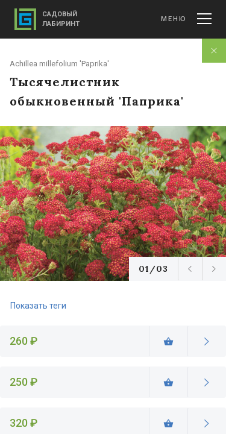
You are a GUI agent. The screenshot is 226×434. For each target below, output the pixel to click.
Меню (186, 18)
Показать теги (38, 305)
